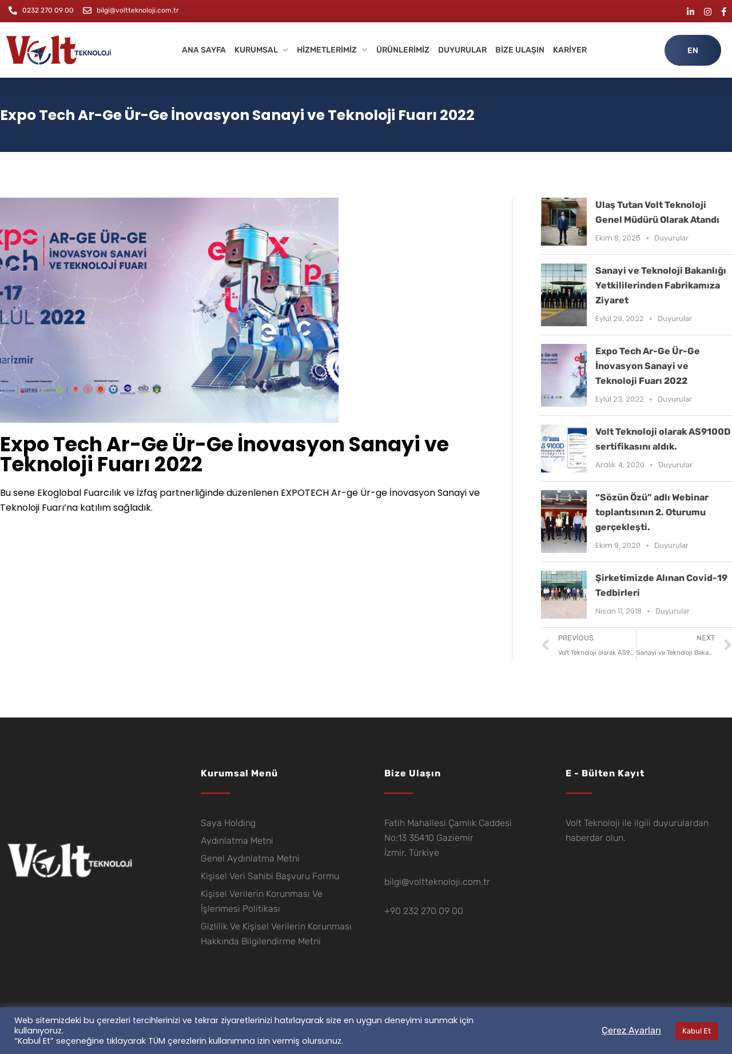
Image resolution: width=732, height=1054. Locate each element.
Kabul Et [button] (696, 1031)
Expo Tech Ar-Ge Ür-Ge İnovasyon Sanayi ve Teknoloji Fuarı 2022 (647, 366)
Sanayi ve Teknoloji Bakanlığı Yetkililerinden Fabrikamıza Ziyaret (660, 285)
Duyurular (671, 238)
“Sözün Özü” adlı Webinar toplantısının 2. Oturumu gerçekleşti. (652, 512)
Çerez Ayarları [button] (631, 1030)
